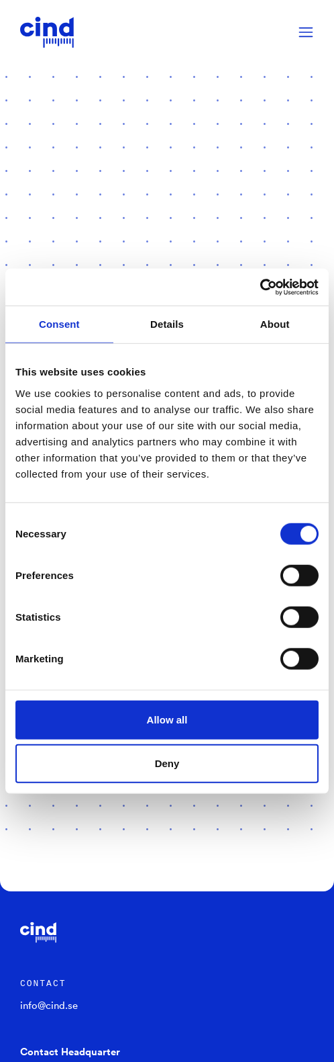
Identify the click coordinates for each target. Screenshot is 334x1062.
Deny (167, 763)
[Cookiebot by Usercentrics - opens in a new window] (260, 287)
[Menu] (306, 32)
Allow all (167, 719)
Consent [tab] (59, 324)
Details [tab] (167, 324)
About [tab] (275, 324)
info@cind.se (49, 1005)
